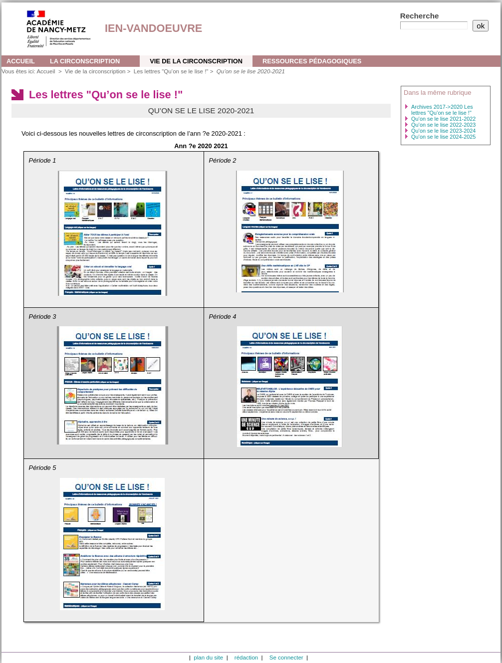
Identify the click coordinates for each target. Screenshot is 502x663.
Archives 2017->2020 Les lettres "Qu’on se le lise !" (442, 110)
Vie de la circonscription (196, 61)
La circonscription (85, 61)
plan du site (208, 658)
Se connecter (286, 658)
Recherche (419, 15)
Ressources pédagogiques (311, 61)
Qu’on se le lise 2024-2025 (443, 137)
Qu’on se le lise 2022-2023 (443, 125)
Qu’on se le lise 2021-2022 (443, 119)
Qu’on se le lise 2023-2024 (443, 131)
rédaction (246, 658)
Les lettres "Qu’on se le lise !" (171, 71)
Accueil (20, 61)
